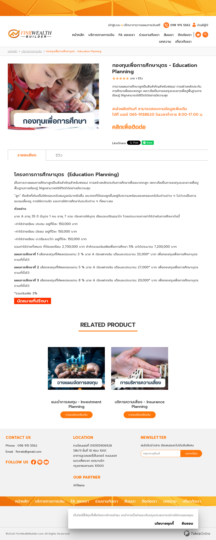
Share (122, 143)
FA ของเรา (127, 34)
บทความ (165, 41)
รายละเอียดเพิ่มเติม (76, 414)
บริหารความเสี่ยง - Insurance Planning (140, 404)
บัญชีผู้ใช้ (200, 25)
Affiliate (79, 485)
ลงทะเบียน (191, 453)
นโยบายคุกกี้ (164, 523)
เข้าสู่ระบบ (114, 25)
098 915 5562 (180, 25)
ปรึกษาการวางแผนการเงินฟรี (142, 25)
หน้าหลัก (78, 34)
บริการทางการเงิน (101, 34)
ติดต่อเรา (185, 34)
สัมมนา (169, 34)
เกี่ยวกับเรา (183, 41)
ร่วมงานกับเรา (149, 34)
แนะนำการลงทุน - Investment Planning (76, 404)
